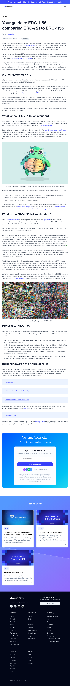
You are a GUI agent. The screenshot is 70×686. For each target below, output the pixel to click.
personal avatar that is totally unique (22, 58)
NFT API (12, 627)
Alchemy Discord (40, 422)
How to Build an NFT (11, 382)
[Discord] (22, 606)
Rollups (12, 624)
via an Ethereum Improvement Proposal (55, 130)
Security (12, 669)
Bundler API (13, 641)
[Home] (8, 6)
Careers (12, 657)
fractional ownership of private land (42, 209)
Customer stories (52, 622)
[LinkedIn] (15, 606)
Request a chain (33, 636)
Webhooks (13, 630)
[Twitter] (11, 606)
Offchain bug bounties (53, 639)
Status (30, 619)
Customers (13, 660)
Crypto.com (25, 93)
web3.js (25, 408)
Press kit (12, 666)
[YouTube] (19, 606)
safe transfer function (20, 278)
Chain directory (32, 633)
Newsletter (50, 633)
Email (29, 660)
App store (49, 627)
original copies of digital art (24, 207)
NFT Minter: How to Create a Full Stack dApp (17, 391)
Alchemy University (52, 616)
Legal (11, 671)
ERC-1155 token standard (12, 220)
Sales (29, 655)
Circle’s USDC (35, 93)
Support (30, 624)
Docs (29, 622)
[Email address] (35, 459)
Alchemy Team (11, 34)
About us (12, 655)
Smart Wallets (14, 622)
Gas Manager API (15, 644)
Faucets (30, 627)
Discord (30, 663)
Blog (5, 16)
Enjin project (46, 220)
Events (49, 630)
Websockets (13, 633)
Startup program (51, 636)
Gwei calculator (32, 630)
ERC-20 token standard (28, 45)
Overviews (50, 624)
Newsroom (13, 663)
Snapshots (31, 639)
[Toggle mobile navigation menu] (65, 6)
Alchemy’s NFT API (10, 415)
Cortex (12, 616)
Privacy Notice (41, 479)
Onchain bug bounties (53, 641)
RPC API (12, 619)
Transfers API (14, 636)
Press (30, 657)
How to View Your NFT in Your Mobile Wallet (17, 400)
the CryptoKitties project (46, 125)
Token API (13, 639)
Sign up (30, 616)
